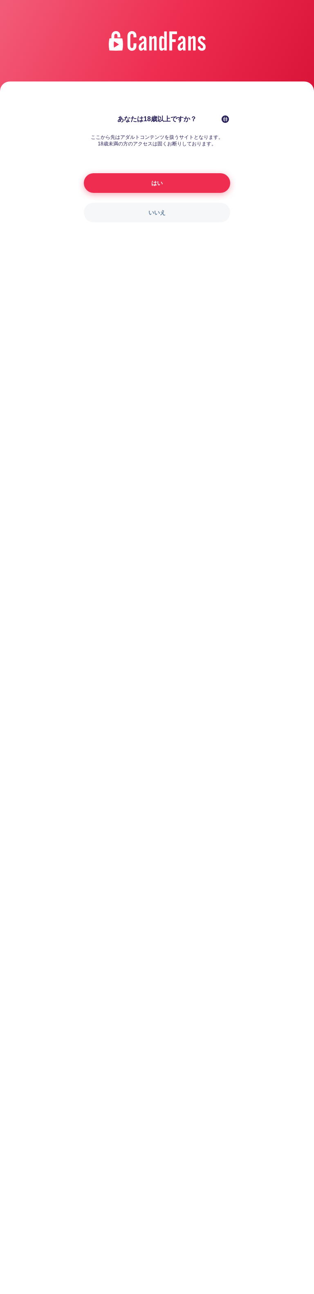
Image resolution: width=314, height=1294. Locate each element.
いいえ (157, 212)
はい (157, 183)
